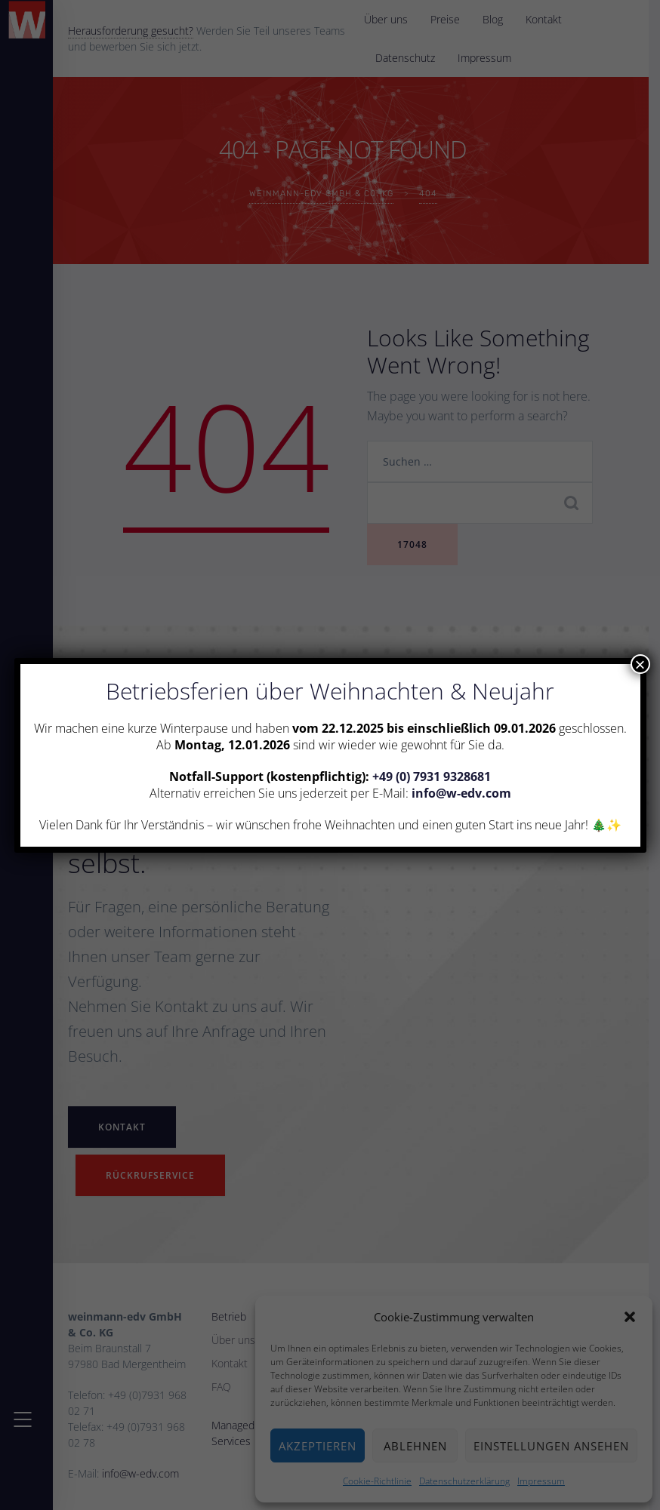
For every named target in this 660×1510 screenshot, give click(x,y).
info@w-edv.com (461, 793)
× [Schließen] (639, 664)
